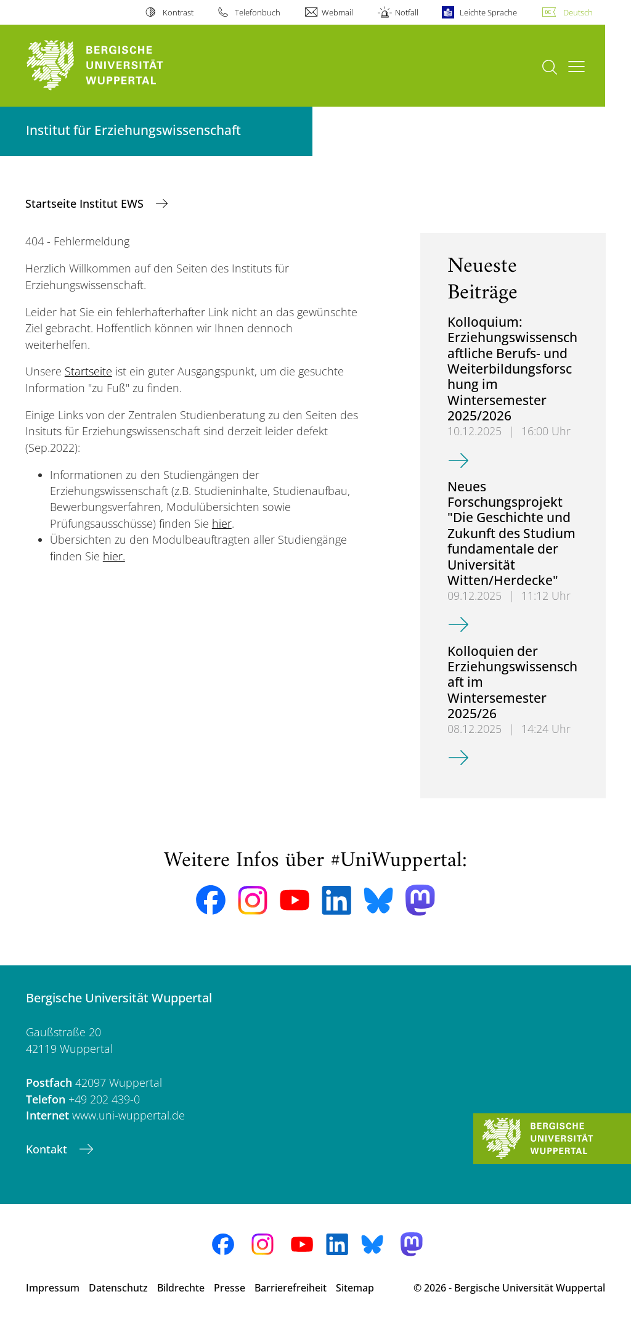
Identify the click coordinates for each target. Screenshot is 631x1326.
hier (222, 523)
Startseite (88, 371)
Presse (229, 1288)
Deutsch (578, 12)
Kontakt (48, 1149)
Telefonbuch (257, 12)
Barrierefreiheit (290, 1288)
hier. (114, 556)
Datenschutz (118, 1288)
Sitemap (355, 1288)
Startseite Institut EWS (86, 203)
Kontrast (178, 12)
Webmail (337, 12)
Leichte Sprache (488, 12)
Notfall (406, 12)
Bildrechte (181, 1288)
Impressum (52, 1288)
